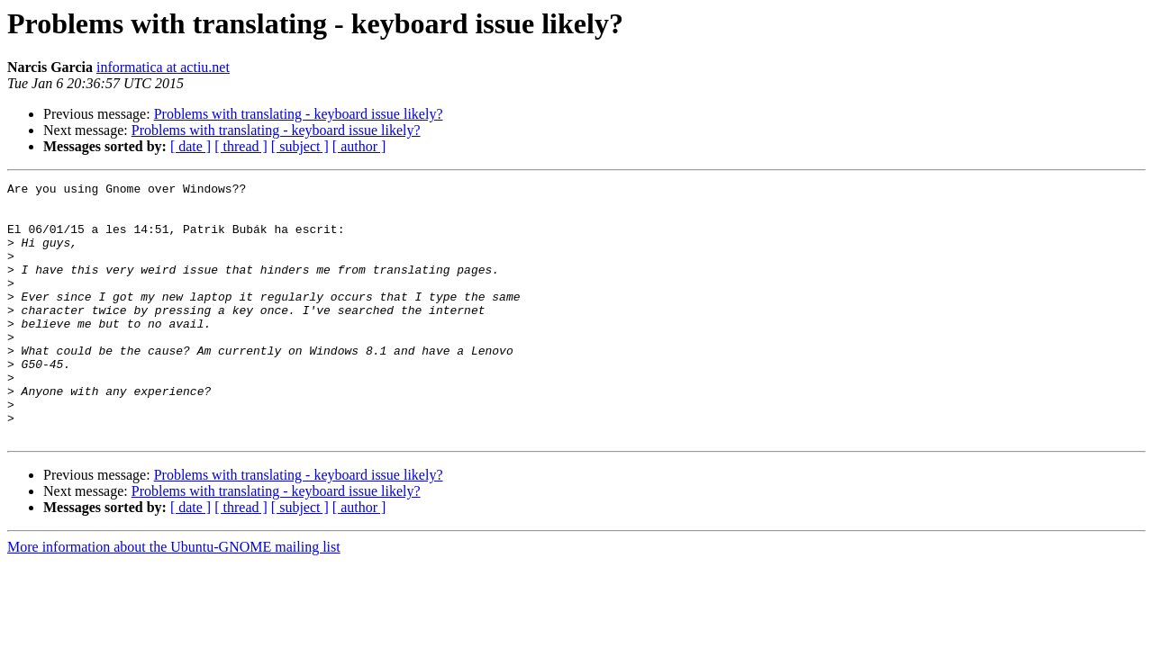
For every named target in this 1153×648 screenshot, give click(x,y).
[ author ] (359, 146)
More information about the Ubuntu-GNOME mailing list (173, 598)
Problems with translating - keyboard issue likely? (298, 114)
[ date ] (190, 146)
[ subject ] (300, 146)
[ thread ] (241, 146)
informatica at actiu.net (163, 67)
